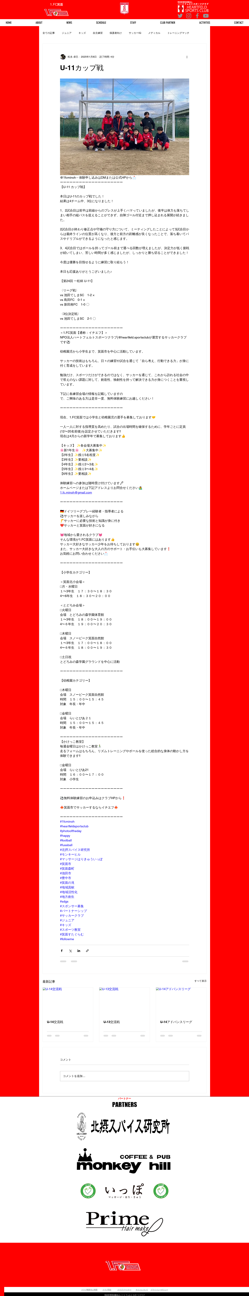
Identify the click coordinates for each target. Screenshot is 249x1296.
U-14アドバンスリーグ (176, 1022)
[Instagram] (188, 15)
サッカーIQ (135, 33)
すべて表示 (200, 980)
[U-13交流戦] (124, 1001)
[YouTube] (205, 15)
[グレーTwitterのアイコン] (180, 15)
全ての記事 (49, 33)
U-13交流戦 (111, 1022)
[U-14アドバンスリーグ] (181, 1001)
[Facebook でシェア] (61, 950)
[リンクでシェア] (87, 950)
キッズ (82, 33)
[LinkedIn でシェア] (78, 950)
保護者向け (116, 33)
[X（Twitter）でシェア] (70, 950)
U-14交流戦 (55, 1022)
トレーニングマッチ (178, 33)
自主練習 (98, 33)
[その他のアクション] (187, 57)
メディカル (154, 33)
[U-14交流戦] (68, 1001)
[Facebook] (197, 15)
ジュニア (67, 33)
